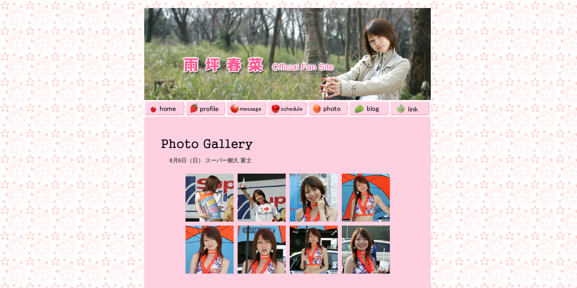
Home (164, 108)
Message (246, 108)
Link (410, 108)
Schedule (287, 108)
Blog (369, 108)
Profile (205, 108)
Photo (328, 108)
